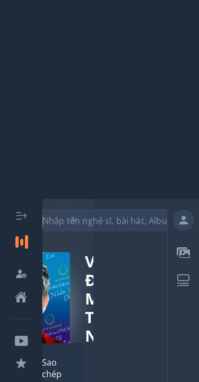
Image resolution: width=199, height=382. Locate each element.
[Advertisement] (99, 99)
